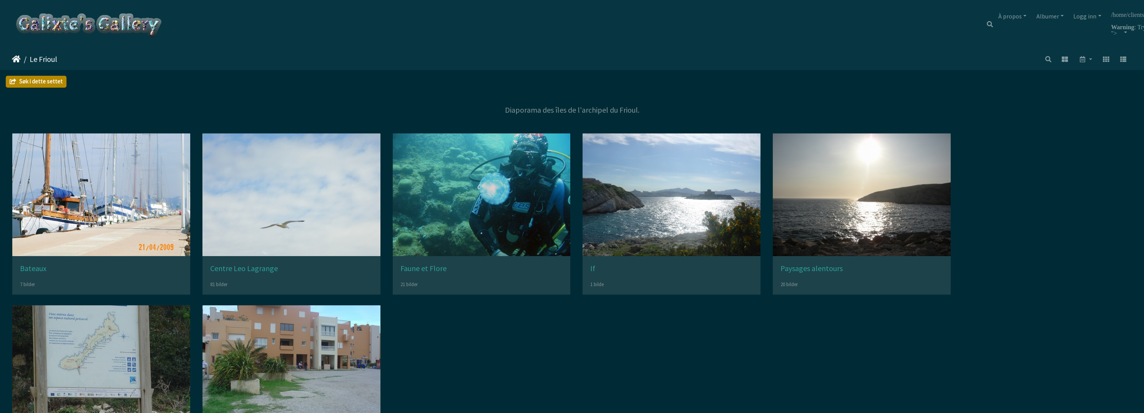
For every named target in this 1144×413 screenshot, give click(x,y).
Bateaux (33, 271)
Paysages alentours (828, 271)
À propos (1010, 16)
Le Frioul (43, 59)
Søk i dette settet (36, 81)
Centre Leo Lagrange (248, 271)
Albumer (1047, 16)
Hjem (16, 59)
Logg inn (1084, 16)
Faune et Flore (431, 271)
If (605, 271)
